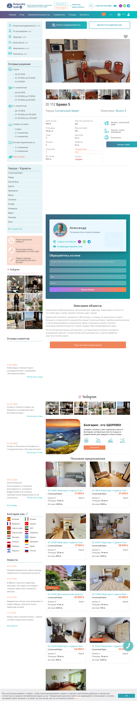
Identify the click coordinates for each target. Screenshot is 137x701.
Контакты (84, 14)
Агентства (35, 650)
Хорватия (31, 532)
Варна (10, 213)
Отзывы (72, 14)
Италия (30, 519)
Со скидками (76, 664)
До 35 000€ (20, 74)
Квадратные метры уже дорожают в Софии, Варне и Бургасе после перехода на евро (24, 604)
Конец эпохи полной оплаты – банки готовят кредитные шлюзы (24, 618)
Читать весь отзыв (34, 377)
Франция (13, 523)
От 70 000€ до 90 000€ (25, 100)
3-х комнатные (17, 106)
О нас (22, 14)
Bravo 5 (121, 110)
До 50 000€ (20, 92)
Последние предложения (113, 661)
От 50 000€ (20, 81)
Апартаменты (18, 47)
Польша (13, 541)
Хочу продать (61, 8)
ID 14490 (74, 508)
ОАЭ (29, 528)
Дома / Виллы (15, 670)
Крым (30, 546)
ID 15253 (73, 612)
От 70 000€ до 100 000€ (25, 114)
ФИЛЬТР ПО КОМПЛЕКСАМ (109, 25)
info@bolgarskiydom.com (69, 203)
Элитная (74, 661)
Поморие (12, 217)
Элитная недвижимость (21, 142)
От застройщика (19, 30)
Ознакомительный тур (39, 14)
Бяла (10, 222)
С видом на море (18, 124)
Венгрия (13, 537)
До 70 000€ (20, 111)
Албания (13, 546)
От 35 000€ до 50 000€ (25, 78)
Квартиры (17, 36)
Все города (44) (15, 229)
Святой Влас (13, 182)
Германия (31, 541)
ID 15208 (69, 456)
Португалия (14, 532)
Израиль (13, 550)
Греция (30, 537)
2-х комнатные (17, 87)
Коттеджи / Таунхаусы (51, 661)
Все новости (12, 626)
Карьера (61, 650)
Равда (11, 177)
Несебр (11, 204)
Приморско (13, 190)
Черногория (14, 528)
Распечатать (116, 137)
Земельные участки (80, 667)
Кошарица (12, 208)
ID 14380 (69, 404)
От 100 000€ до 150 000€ (26, 118)
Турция (30, 523)
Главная (12, 14)
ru (120, 15)
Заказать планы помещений (117, 131)
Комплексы (17, 53)
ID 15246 (69, 560)
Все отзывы (12, 505)
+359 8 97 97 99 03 (66, 198)
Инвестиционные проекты (114, 667)
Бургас (11, 186)
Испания (13, 519)
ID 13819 (113, 404)
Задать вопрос (88, 246)
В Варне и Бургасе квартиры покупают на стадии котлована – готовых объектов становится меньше (23, 587)
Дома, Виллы (18, 42)
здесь (78, 698)
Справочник (59, 14)
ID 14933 (113, 456)
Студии (13, 69)
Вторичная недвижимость (24, 25)
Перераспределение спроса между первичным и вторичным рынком (24, 571)
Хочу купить (61, 4)
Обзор (10, 195)
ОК (126, 695)
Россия (30, 550)
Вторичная (45, 664)
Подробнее (94, 361)
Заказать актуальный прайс (120, 123)
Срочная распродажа (111, 664)
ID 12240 (113, 560)
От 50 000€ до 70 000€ (25, 96)
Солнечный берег (15, 173)
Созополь (12, 199)
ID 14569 (113, 508)
